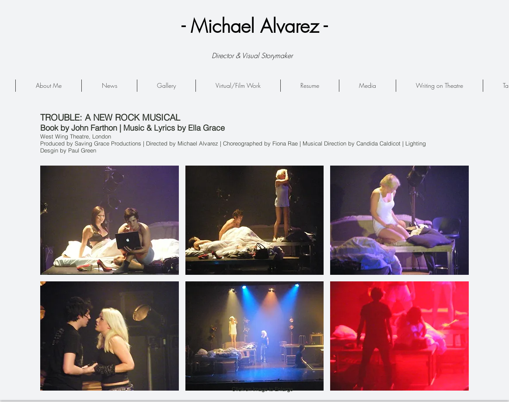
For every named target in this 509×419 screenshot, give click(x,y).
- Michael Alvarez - (254, 26)
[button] (109, 220)
